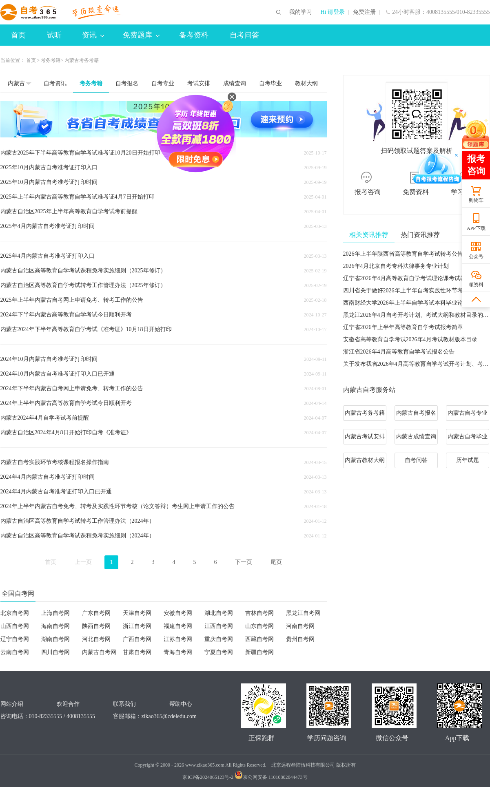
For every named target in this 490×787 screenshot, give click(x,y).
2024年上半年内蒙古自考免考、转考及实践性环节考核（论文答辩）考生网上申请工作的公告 (117, 506)
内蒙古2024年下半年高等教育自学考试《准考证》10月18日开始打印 (86, 329)
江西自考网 (218, 626)
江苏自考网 (178, 639)
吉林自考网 (259, 613)
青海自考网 (178, 652)
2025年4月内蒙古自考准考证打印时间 (47, 226)
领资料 (476, 284)
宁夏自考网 (218, 652)
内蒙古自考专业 (468, 413)
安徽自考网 (178, 613)
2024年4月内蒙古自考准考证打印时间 (47, 477)
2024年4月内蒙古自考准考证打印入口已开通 (56, 492)
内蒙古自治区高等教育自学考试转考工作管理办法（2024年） (77, 521)
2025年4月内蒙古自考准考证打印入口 (47, 256)
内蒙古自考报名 (416, 413)
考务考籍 (50, 60)
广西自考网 (137, 639)
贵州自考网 (300, 639)
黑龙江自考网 (303, 613)
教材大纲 (306, 83)
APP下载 (476, 228)
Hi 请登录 (332, 12)
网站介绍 (11, 704)
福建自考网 (178, 626)
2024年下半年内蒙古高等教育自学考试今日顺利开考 (66, 315)
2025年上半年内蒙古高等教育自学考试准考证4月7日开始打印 (77, 197)
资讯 (93, 35)
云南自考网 (14, 652)
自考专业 (162, 83)
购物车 (476, 200)
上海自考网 (55, 613)
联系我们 (124, 704)
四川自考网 (55, 652)
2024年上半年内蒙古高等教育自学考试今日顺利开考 (66, 403)
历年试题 (467, 460)
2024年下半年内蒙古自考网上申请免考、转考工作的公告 (71, 388)
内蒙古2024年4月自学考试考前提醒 (44, 418)
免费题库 (141, 35)
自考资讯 (55, 83)
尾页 (276, 562)
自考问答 (244, 35)
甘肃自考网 (137, 652)
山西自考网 (14, 626)
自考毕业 (270, 83)
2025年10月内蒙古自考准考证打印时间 (49, 182)
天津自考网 (137, 613)
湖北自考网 (218, 613)
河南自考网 (300, 626)
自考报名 (126, 83)
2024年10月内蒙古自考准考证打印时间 (49, 359)
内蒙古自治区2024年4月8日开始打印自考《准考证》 (66, 432)
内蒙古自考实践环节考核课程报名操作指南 (54, 462)
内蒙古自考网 (99, 652)
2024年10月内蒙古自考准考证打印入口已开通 (57, 374)
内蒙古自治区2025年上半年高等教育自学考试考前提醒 (68, 211)
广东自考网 (96, 613)
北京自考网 (14, 613)
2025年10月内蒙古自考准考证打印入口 (49, 167)
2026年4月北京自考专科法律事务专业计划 (396, 266)
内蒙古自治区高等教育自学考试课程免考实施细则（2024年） (77, 536)
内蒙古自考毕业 (468, 436)
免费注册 (364, 12)
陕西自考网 (96, 626)
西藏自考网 (259, 639)
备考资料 (193, 35)
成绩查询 (234, 83)
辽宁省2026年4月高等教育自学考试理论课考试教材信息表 (416, 278)
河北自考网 (96, 639)
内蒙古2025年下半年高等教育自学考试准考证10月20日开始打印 (80, 153)
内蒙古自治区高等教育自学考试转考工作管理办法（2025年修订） (83, 285)
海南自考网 (55, 626)
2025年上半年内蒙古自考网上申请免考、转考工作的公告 (71, 300)
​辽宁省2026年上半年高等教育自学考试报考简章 (403, 327)
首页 (18, 35)
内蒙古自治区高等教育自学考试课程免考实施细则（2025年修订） (83, 270)
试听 (54, 35)
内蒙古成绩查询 (416, 436)
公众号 (476, 256)
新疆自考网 (259, 652)
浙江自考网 (137, 626)
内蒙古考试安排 (365, 436)
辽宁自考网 (14, 639)
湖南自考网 (55, 639)
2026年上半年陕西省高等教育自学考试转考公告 (403, 254)
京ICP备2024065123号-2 (207, 777)
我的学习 (300, 12)
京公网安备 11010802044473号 (271, 777)
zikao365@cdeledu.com (169, 716)
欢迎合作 (68, 704)
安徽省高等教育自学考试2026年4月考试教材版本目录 (410, 339)
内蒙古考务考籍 (365, 413)
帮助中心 (180, 704)
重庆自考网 (218, 639)
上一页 (83, 562)
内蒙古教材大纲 (365, 460)
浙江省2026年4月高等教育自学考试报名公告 (399, 352)
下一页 (243, 562)
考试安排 (198, 83)
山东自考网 (259, 626)
